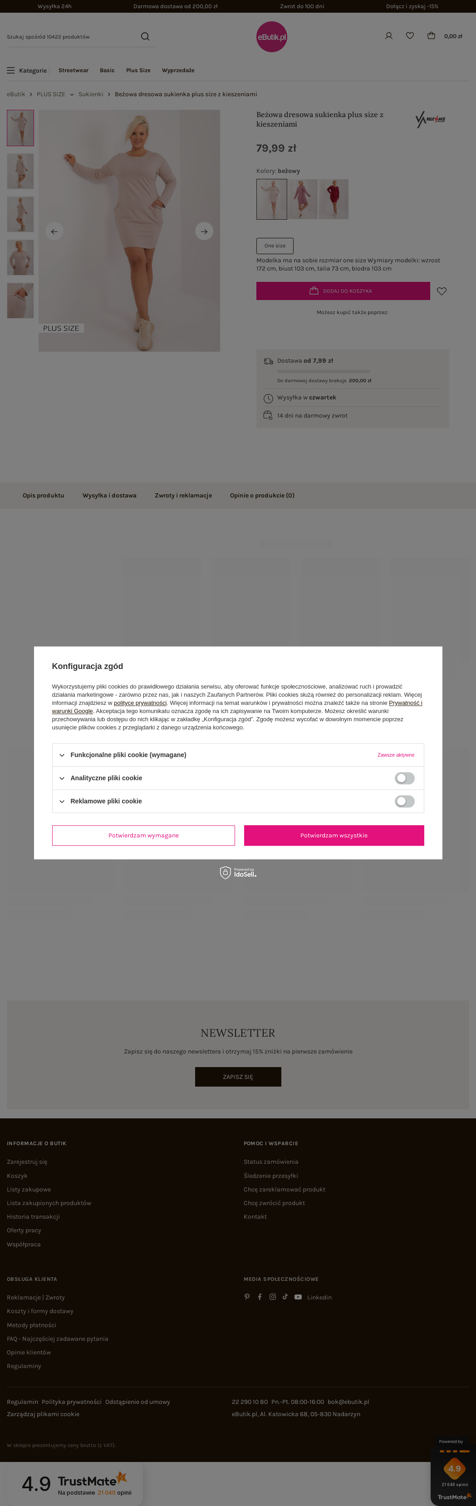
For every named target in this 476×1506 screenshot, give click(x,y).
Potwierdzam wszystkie (334, 835)
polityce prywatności (140, 702)
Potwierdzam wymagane (143, 835)
